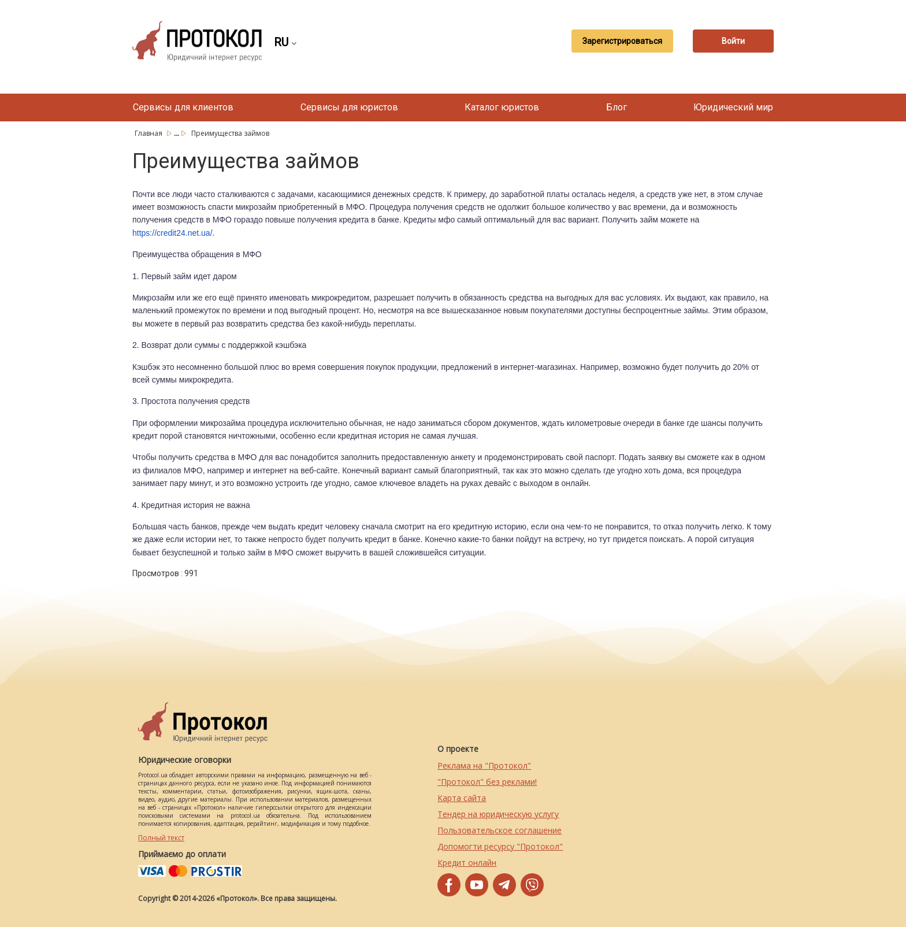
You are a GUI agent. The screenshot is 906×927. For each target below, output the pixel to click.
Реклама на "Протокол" (484, 765)
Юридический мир (733, 107)
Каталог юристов (502, 107)
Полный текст (161, 838)
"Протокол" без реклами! (487, 781)
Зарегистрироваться (622, 41)
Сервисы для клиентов (183, 107)
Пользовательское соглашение (499, 830)
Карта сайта (461, 797)
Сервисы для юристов (349, 107)
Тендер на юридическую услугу (498, 814)
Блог (616, 107)
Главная (149, 133)
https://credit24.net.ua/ (172, 233)
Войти (733, 41)
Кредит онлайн (466, 862)
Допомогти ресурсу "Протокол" (500, 846)
